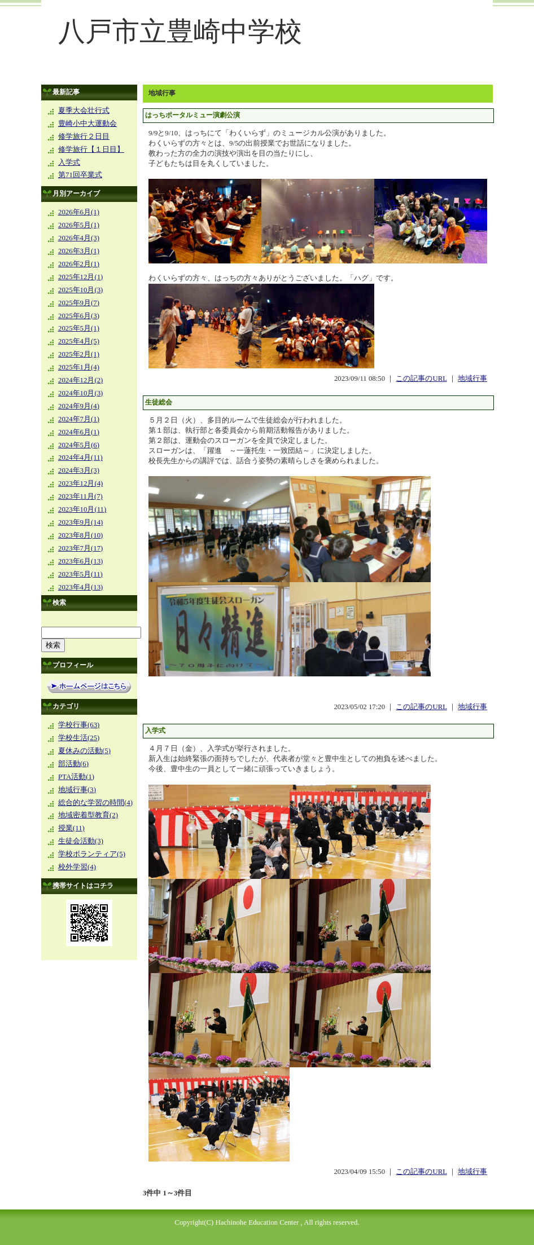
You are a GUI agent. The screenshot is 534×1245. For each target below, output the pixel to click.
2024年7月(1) (78, 419)
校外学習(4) (77, 867)
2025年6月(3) (78, 316)
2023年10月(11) (82, 509)
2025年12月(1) (80, 277)
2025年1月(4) (78, 367)
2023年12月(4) (80, 483)
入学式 (69, 162)
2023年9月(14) (80, 522)
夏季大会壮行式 (84, 111)
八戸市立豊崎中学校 (180, 31)
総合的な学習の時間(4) (95, 803)
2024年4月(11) (80, 457)
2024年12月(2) (80, 380)
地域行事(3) (77, 790)
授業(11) (71, 828)
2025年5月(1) (78, 328)
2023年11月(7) (80, 496)
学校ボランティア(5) (91, 854)
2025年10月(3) (80, 290)
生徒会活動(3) (80, 841)
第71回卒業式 (80, 175)
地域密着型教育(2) (88, 815)
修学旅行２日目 (84, 136)
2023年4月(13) (80, 587)
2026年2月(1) (78, 264)
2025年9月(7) (78, 303)
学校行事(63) (78, 725)
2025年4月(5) (78, 341)
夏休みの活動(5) (84, 751)
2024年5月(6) (78, 445)
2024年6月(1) (78, 432)
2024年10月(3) (80, 393)
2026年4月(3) (78, 238)
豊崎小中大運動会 (87, 123)
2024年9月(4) (78, 406)
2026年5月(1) (78, 225)
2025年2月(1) (78, 354)
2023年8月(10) (80, 535)
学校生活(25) (78, 738)
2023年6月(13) (80, 561)
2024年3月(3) (78, 470)
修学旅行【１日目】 (91, 149)
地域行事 (472, 378)
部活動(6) (73, 764)
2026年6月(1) (78, 212)
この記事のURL (421, 378)
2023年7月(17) (80, 548)
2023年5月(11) (80, 574)
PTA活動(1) (76, 777)
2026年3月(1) (78, 251)
